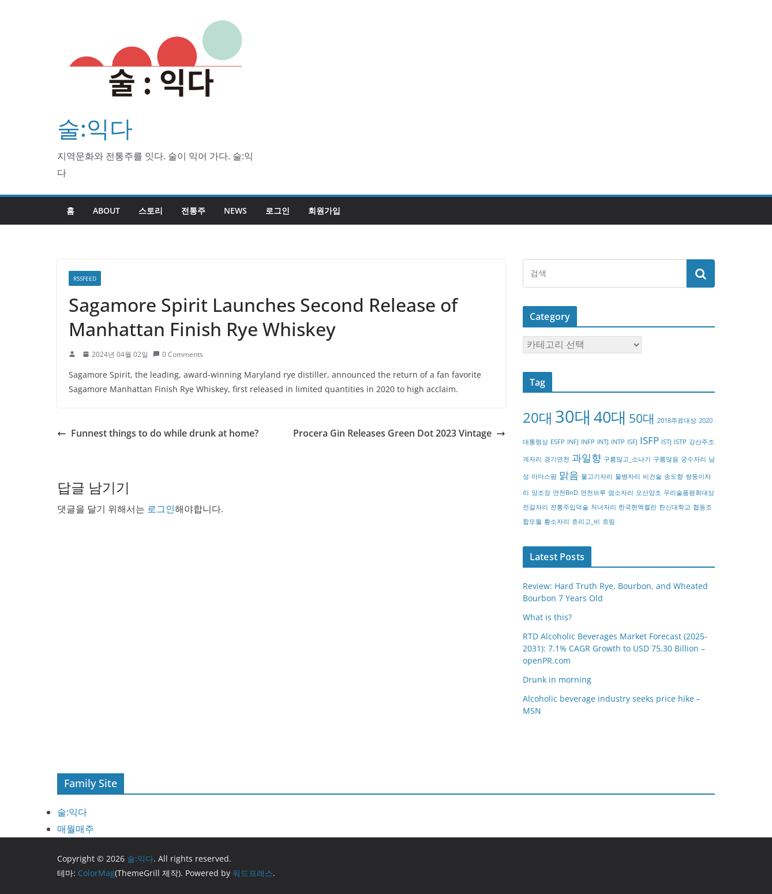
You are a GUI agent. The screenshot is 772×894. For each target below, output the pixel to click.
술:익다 (95, 128)
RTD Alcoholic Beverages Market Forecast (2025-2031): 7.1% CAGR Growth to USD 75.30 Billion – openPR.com (615, 648)
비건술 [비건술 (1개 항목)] (652, 476)
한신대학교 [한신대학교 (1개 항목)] (675, 507)
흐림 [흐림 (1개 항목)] (608, 521)
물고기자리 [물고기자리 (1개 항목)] (597, 476)
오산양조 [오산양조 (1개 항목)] (648, 493)
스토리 (150, 210)
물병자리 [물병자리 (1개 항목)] (627, 476)
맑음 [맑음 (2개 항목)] (569, 475)
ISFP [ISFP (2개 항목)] (649, 440)
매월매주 (75, 828)
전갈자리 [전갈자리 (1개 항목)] (535, 507)
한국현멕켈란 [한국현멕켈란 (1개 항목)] (638, 507)
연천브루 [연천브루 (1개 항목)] (593, 493)
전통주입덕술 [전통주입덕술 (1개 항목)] (569, 507)
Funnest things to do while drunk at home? (157, 433)
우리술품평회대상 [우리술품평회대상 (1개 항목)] (689, 493)
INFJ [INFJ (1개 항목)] (573, 442)
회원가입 (324, 210)
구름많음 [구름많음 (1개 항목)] (666, 459)
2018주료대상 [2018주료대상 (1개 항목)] (676, 420)
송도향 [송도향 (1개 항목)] (673, 476)
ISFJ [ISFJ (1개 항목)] (632, 442)
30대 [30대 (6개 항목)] (573, 416)
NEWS (235, 210)
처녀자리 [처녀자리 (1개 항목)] (603, 507)
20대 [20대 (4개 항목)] (538, 417)
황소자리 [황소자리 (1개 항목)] (556, 521)
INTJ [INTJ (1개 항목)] (603, 442)
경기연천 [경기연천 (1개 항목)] (556, 459)
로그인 (277, 210)
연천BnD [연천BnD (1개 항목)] (565, 493)
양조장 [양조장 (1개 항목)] (540, 493)
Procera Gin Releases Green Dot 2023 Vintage (399, 433)
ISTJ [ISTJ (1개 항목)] (666, 442)
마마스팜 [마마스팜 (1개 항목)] (544, 476)
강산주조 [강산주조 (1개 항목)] (701, 442)
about (106, 210)
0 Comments (178, 354)
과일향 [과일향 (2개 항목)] (586, 457)
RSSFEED (84, 278)
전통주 (193, 210)
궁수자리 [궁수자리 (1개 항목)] (693, 459)
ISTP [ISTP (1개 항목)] (680, 442)
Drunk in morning (557, 679)
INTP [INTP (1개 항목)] (618, 442)
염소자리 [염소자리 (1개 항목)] (621, 493)
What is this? (547, 617)
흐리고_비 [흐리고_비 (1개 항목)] (586, 521)
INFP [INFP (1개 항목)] (588, 442)
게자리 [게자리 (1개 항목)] (532, 459)
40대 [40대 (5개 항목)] (610, 416)
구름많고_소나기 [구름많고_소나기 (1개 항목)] (627, 459)
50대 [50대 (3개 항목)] (642, 418)
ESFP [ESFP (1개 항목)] (557, 442)
